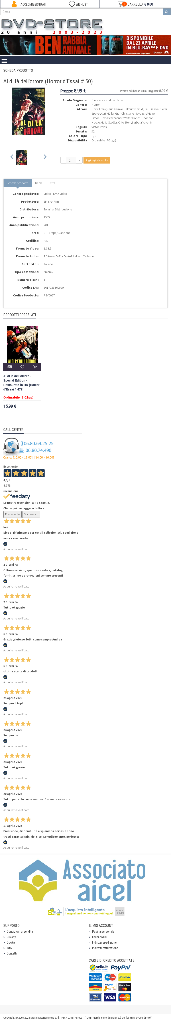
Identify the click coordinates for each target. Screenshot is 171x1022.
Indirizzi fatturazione (105, 948)
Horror (96, 105)
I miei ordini (99, 937)
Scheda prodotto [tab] (17, 183)
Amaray (48, 272)
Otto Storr (124, 122)
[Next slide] (45, 157)
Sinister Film (51, 201)
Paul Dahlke (151, 109)
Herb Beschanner (111, 118)
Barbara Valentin (142, 122)
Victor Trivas (99, 127)
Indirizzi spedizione (104, 942)
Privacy (11, 937)
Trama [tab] (39, 183)
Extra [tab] (52, 183)
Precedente (12, 514)
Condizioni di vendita (20, 931)
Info (9, 948)
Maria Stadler (109, 122)
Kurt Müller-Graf (110, 113)
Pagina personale (103, 931)
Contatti (12, 953)
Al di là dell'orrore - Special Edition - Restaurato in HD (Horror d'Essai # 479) (21, 382)
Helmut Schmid (133, 109)
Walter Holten (131, 118)
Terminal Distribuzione (58, 209)
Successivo (31, 514)
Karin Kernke (115, 109)
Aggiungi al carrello (97, 160)
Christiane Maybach (133, 113)
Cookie (11, 942)
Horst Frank (99, 109)
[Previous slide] (12, 157)
